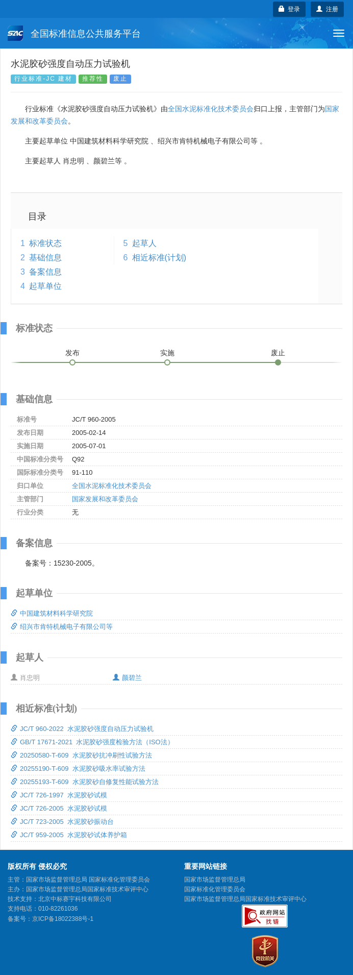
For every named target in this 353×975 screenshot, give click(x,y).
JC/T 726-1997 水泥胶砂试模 (59, 795)
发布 (72, 353)
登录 (289, 9)
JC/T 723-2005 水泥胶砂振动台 (62, 821)
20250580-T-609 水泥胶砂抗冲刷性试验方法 (81, 755)
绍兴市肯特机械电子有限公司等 (62, 626)
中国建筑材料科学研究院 (52, 613)
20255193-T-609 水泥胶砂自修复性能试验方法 (85, 782)
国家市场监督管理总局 (214, 879)
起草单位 (45, 286)
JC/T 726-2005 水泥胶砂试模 (59, 808)
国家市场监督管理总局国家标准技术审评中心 (245, 899)
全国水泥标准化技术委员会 (211, 109)
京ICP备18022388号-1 (62, 918)
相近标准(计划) (159, 257)
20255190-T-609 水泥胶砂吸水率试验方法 (78, 768)
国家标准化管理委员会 (214, 889)
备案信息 (45, 271)
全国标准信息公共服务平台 (74, 33)
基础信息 (45, 257)
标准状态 (45, 243)
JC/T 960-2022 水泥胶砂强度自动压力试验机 (82, 729)
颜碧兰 (127, 677)
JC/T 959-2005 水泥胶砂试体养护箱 (69, 835)
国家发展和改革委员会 (105, 499)
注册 (327, 9)
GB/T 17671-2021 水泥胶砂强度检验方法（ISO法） (92, 742)
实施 (167, 353)
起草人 (144, 243)
